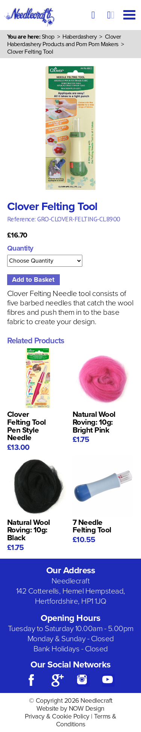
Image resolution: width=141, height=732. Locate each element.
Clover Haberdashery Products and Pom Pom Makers (64, 40)
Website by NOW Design (70, 708)
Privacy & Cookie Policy (57, 716)
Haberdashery (79, 37)
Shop (48, 37)
